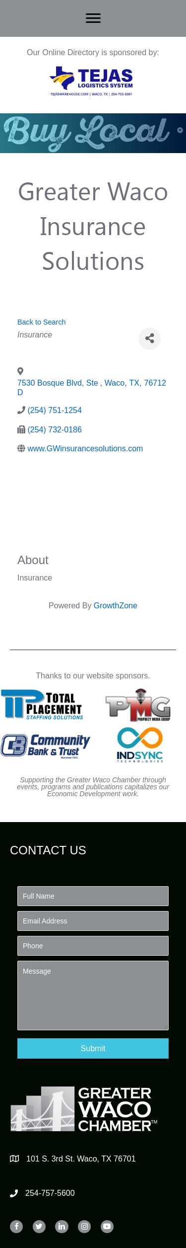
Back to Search (41, 322)
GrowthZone (115, 605)
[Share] (149, 339)
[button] (93, 1048)
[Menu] (93, 18)
